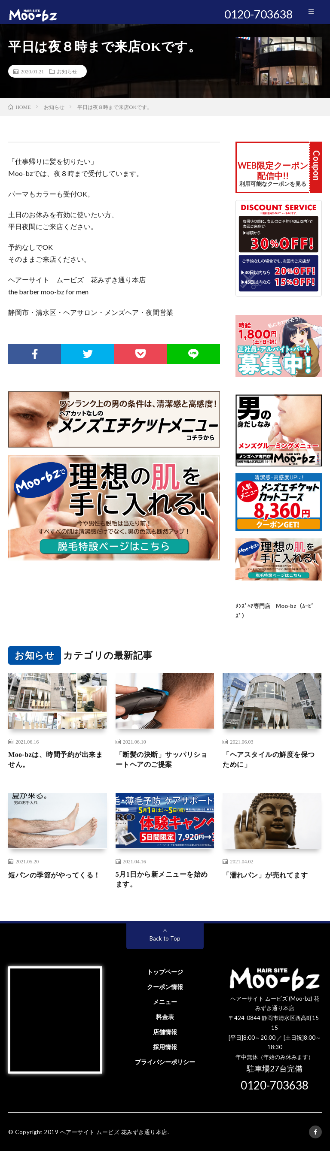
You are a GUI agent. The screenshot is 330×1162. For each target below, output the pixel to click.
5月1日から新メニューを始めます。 (163, 889)
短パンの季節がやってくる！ (52, 889)
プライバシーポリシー (165, 1072)
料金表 (165, 1027)
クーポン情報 (165, 997)
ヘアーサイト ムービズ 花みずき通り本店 (114, 1142)
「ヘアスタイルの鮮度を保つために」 (270, 767)
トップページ (165, 982)
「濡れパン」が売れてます (270, 883)
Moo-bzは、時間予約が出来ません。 (57, 767)
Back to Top (165, 949)
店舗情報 (165, 1042)
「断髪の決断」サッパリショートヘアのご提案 (163, 767)
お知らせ (67, 77)
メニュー (165, 1012)
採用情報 (165, 1057)
